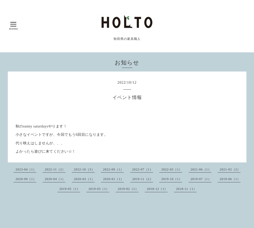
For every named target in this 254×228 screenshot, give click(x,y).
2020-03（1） (84, 179)
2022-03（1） (171, 169)
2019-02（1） (128, 189)
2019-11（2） (142, 179)
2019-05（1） (69, 189)
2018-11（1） (186, 189)
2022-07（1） (142, 169)
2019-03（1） (98, 189)
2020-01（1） (113, 179)
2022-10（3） (84, 169)
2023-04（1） (26, 169)
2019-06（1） (230, 179)
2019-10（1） (171, 179)
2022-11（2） (55, 169)
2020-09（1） (26, 179)
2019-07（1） (201, 179)
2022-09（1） (113, 169)
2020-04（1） (55, 179)
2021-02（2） (230, 169)
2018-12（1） (157, 189)
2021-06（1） (201, 169)
